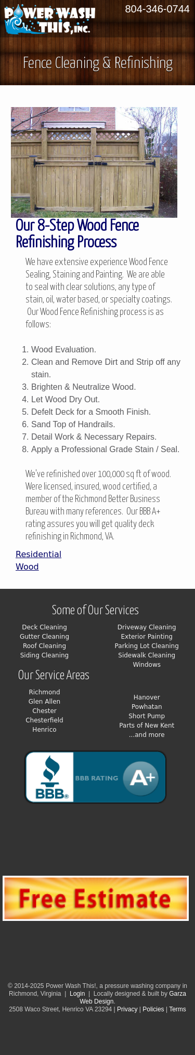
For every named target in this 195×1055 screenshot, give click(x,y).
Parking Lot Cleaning (147, 646)
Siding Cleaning (44, 655)
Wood (27, 567)
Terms (177, 1009)
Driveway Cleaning (147, 627)
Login (77, 993)
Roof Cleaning (44, 646)
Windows (147, 664)
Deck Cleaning (44, 627)
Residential (38, 554)
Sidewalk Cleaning (146, 655)
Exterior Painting (147, 636)
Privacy (128, 1009)
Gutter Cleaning (44, 636)
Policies (153, 1009)
